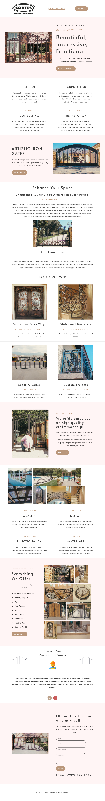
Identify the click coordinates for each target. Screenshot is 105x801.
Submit (60, 768)
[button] (81, 8)
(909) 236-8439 (56, 9)
